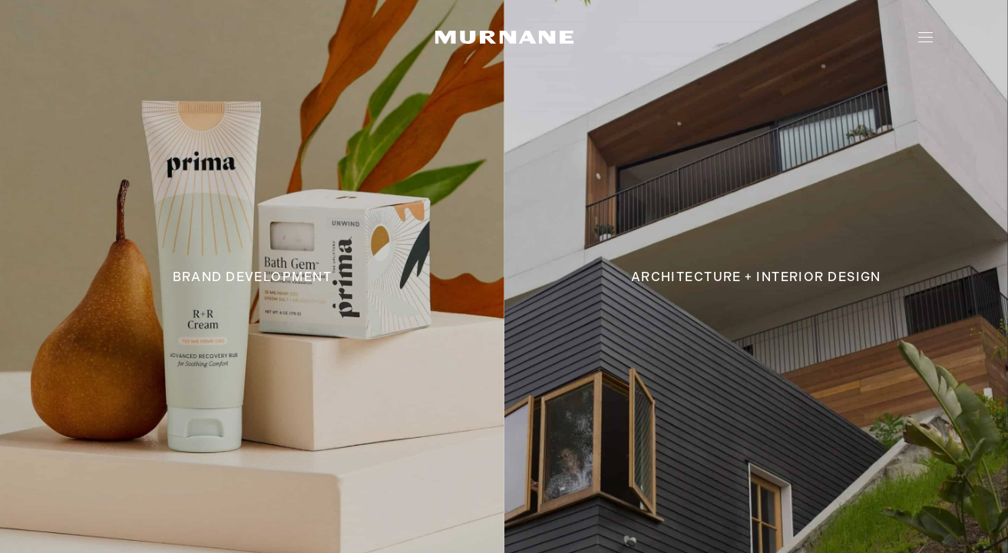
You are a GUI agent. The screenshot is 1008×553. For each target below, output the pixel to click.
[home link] (504, 37)
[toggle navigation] (925, 37)
